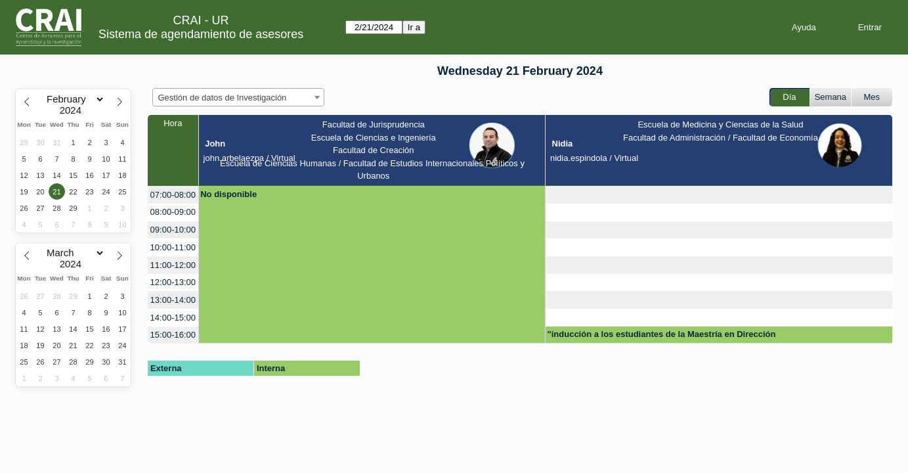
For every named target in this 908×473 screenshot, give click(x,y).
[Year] (73, 110)
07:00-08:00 (173, 195)
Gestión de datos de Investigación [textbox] (222, 97)
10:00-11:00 (173, 247)
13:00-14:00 (173, 300)
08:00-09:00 (173, 212)
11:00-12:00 (173, 265)
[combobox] (238, 97)
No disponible (228, 194)
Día (789, 97)
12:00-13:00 (173, 282)
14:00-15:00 (173, 318)
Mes (872, 97)
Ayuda (804, 27)
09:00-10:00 (173, 230)
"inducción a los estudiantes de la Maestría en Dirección (662, 334)
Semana (830, 97)
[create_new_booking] (719, 195)
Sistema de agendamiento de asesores (200, 34)
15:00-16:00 (173, 335)
